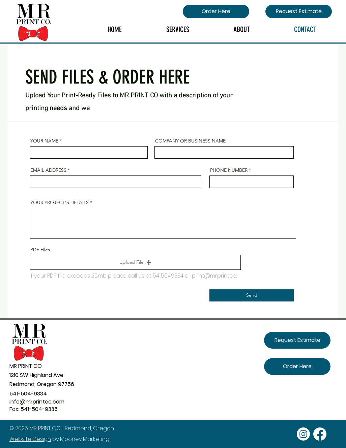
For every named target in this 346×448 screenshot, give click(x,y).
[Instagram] (303, 434)
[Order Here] (216, 11)
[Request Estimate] (298, 11)
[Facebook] (319, 434)
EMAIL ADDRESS (48, 170)
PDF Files (40, 249)
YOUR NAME (44, 140)
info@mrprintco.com (36, 402)
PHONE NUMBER (229, 170)
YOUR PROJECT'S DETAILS (59, 202)
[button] (135, 262)
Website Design (30, 439)
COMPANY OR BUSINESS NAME (190, 140)
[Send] (251, 295)
